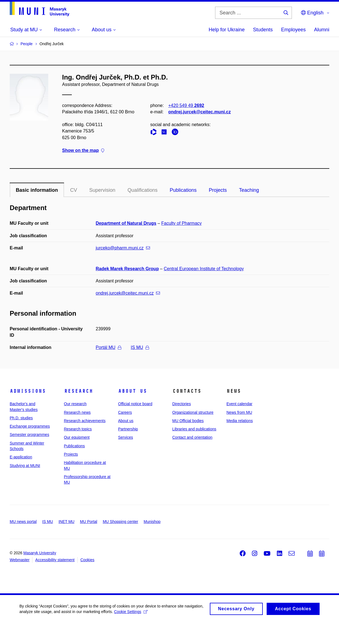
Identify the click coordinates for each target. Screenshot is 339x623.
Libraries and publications (194, 429)
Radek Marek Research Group (127, 268)
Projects (218, 190)
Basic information (37, 190)
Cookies (87, 560)
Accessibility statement (55, 560)
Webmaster (19, 560)
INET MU (66, 521)
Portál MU (108, 347)
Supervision (102, 190)
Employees (293, 29)
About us (132, 391)
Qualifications (142, 190)
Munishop (152, 521)
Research (78, 391)
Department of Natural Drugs (126, 223)
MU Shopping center (120, 521)
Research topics (78, 429)
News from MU (239, 412)
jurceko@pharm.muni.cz (123, 248)
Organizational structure (193, 412)
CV (73, 190)
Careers (125, 412)
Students (263, 29)
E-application (21, 457)
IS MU (140, 347)
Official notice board (135, 404)
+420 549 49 (186, 105)
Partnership (128, 429)
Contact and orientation (192, 437)
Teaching (249, 190)
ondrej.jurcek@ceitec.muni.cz (199, 111)
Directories (181, 404)
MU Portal (88, 521)
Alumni (321, 29)
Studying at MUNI (25, 465)
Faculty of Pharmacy (181, 223)
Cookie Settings (130, 613)
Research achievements (85, 420)
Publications (183, 190)
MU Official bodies (188, 420)
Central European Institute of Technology (204, 268)
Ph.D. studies (21, 418)
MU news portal (23, 521)
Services (125, 437)
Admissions (28, 391)
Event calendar (239, 404)
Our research (75, 404)
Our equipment (77, 437)
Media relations (239, 420)
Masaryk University (39, 553)
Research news (77, 412)
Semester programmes (29, 434)
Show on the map (83, 150)
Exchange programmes (30, 426)
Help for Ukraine (227, 29)
